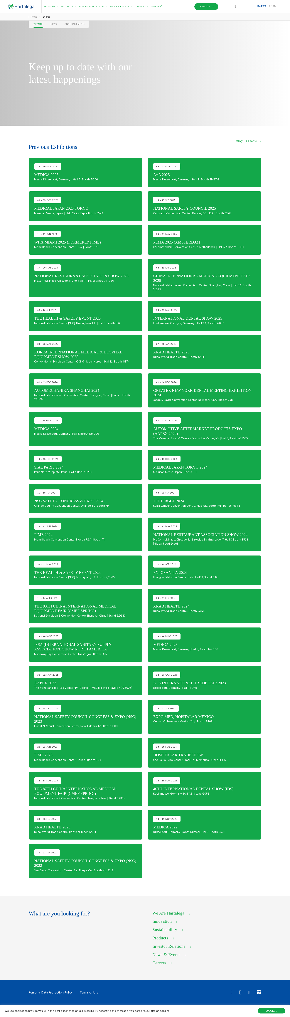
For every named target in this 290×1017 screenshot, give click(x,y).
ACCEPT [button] (271, 1010)
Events (38, 24)
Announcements (75, 24)
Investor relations (91, 6)
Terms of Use (89, 992)
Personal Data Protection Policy (51, 992)
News (53, 24)
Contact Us (206, 6)
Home (33, 16)
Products (67, 6)
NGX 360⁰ (156, 6)
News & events (119, 6)
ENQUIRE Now (247, 141)
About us (49, 6)
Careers (140, 6)
